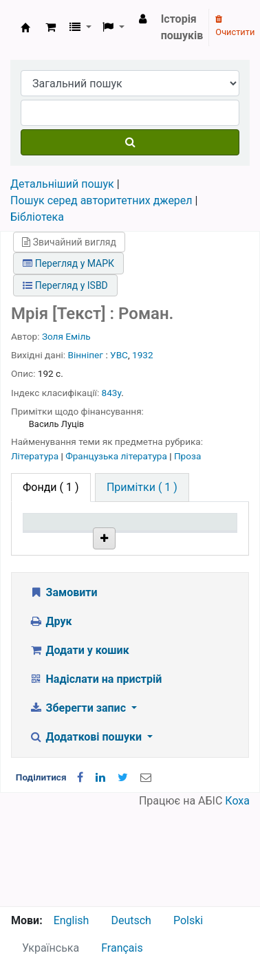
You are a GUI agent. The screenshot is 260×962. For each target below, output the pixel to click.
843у (112, 392)
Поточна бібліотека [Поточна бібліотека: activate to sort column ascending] (127, 548)
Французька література (117, 455)
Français (122, 947)
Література (36, 455)
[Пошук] (130, 142)
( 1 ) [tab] (51, 487)
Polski (188, 920)
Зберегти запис (79, 804)
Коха (237, 897)
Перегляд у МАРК (68, 263)
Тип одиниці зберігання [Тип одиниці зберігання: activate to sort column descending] (57, 542)
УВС (119, 354)
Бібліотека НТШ (127, 601)
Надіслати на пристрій (95, 776)
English (71, 920)
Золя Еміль (66, 336)
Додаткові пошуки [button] (86, 833)
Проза (187, 455)
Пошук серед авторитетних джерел (101, 200)
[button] (50, 27)
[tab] (142, 487)
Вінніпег (86, 354)
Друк (50, 718)
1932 (142, 354)
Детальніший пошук (62, 183)
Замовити (63, 689)
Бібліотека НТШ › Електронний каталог (25, 27)
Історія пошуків (182, 27)
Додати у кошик (79, 747)
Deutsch (131, 920)
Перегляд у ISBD (65, 285)
